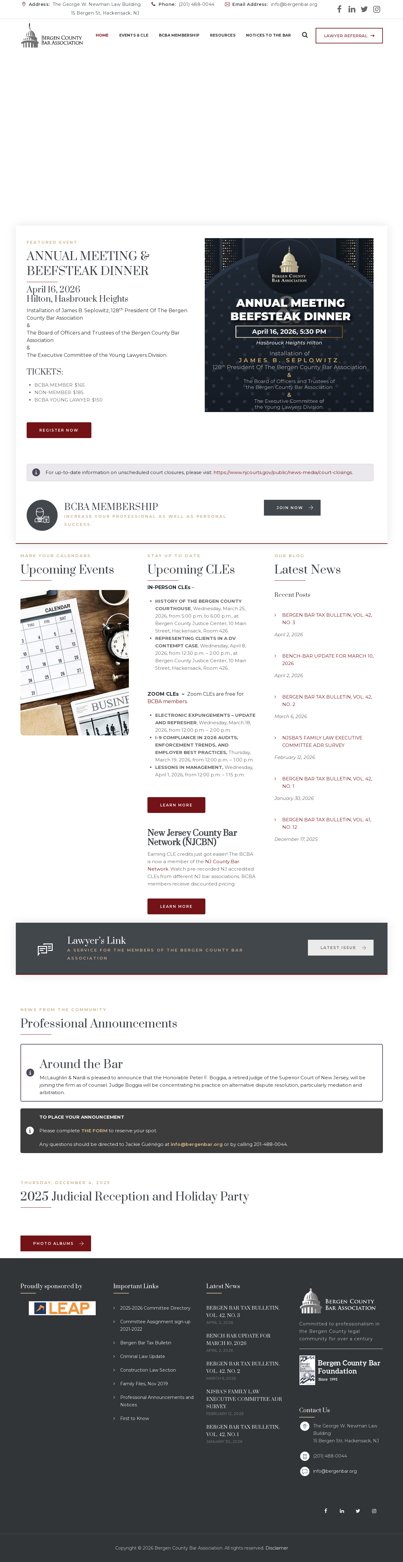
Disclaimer (276, 1548)
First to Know (134, 1418)
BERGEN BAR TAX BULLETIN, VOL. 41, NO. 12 (326, 823)
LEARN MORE (176, 805)
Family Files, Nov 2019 (144, 1384)
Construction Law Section (148, 1370)
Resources (220, 35)
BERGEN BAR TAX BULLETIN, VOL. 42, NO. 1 (327, 782)
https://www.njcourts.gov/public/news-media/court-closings (282, 472)
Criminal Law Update (142, 1356)
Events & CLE (131, 35)
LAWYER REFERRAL (345, 35)
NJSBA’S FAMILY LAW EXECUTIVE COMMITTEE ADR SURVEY (322, 741)
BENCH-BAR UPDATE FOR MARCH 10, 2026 (328, 659)
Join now (295, 507)
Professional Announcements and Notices (157, 1401)
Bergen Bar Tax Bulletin (145, 1343)
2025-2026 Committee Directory (155, 1308)
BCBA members (167, 701)
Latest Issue (344, 947)
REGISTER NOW (59, 430)
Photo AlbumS (59, 1243)
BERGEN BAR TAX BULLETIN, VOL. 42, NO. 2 (327, 700)
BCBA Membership (176, 35)
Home (99, 35)
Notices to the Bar (265, 35)
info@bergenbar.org (335, 1471)
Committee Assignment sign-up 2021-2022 (155, 1325)
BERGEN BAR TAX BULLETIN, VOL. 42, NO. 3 (327, 618)
